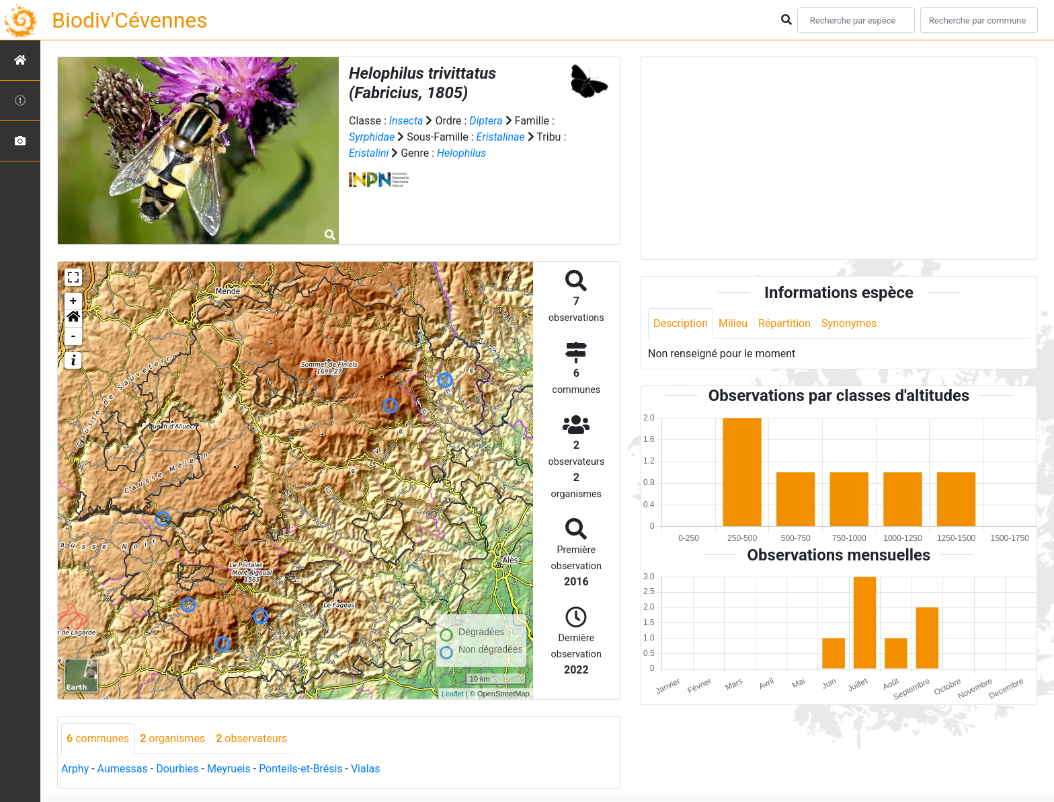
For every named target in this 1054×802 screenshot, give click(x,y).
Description (680, 323)
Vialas (365, 768)
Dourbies (177, 768)
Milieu (733, 323)
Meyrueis (229, 768)
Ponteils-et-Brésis (300, 768)
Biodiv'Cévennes (130, 20)
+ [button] (73, 301)
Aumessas (122, 768)
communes (98, 738)
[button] (73, 319)
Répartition (784, 323)
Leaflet (453, 694)
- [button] (73, 336)
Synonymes (849, 323)
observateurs (251, 738)
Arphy (75, 768)
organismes (172, 738)
